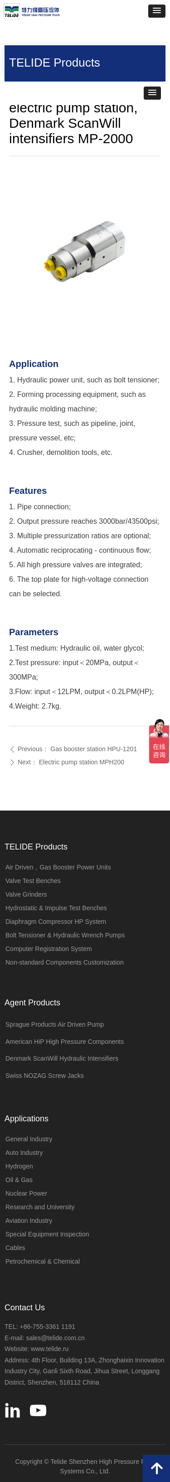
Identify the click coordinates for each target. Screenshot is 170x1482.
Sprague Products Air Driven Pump (54, 1024)
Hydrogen (19, 1166)
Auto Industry (24, 1152)
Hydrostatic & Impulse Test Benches (56, 908)
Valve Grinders (26, 894)
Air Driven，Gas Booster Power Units (58, 867)
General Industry (29, 1139)
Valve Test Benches (33, 880)
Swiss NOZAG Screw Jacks (44, 1075)
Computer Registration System (48, 948)
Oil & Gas (19, 1179)
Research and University (40, 1207)
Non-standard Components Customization (64, 962)
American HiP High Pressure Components (64, 1041)
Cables (15, 1247)
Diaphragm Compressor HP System (55, 921)
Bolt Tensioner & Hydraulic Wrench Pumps (65, 935)
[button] (156, 11)
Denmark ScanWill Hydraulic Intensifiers (61, 1058)
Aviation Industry (28, 1220)
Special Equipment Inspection (47, 1234)
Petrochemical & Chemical (42, 1261)
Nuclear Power (26, 1193)
